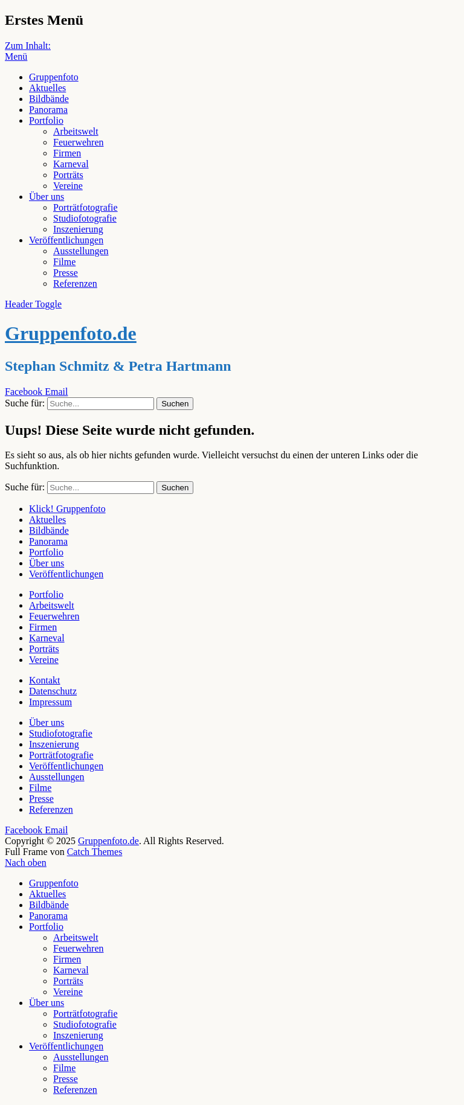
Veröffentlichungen (66, 240)
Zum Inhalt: (28, 45)
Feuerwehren (78, 142)
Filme (64, 262)
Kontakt (44, 680)
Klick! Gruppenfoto (67, 509)
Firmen (67, 153)
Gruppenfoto (54, 77)
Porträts (68, 175)
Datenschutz (53, 691)
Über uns (46, 196)
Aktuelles (47, 88)
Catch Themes (95, 852)
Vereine (68, 186)
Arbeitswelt (75, 131)
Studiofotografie (85, 218)
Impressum (50, 702)
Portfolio (46, 120)
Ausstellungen (81, 251)
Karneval (71, 164)
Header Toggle (33, 304)
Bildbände (49, 99)
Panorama (48, 109)
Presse (65, 272)
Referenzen (75, 283)
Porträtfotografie (85, 207)
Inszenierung (78, 229)
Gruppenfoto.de (71, 333)
